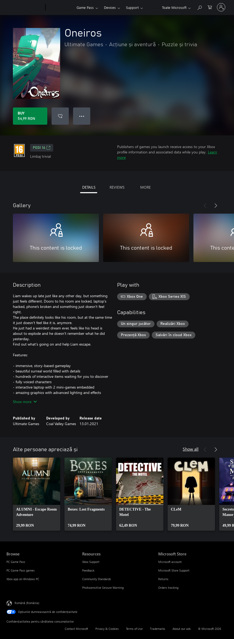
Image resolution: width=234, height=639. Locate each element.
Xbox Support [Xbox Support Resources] (90, 561)
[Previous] (205, 205)
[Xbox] (60, 7)
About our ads (181, 628)
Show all (191, 449)
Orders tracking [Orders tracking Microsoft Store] (168, 587)
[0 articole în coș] (210, 7)
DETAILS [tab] (88, 187)
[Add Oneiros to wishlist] (60, 116)
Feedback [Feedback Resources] (88, 570)
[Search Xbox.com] (199, 7)
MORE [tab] (145, 187)
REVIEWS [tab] (117, 187)
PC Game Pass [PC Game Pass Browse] (15, 561)
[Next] (215, 205)
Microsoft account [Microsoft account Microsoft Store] (170, 561)
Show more (25, 401)
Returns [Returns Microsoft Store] (163, 579)
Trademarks (157, 628)
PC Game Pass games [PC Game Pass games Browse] (20, 570)
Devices (110, 7)
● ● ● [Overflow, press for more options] (81, 115)
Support (132, 7)
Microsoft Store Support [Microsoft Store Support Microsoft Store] (173, 570)
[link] (36, 494)
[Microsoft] (24, 7)
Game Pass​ (85, 7)
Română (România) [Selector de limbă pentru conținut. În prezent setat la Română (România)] (27, 603)
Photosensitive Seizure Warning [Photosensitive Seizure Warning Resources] (103, 587)
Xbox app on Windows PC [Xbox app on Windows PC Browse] (22, 579)
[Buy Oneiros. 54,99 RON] (30, 116)
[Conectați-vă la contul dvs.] (221, 7)
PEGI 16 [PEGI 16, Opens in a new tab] (42, 148)
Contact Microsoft (76, 628)
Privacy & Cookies (107, 628)
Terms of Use (134, 628)
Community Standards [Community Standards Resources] (96, 579)
